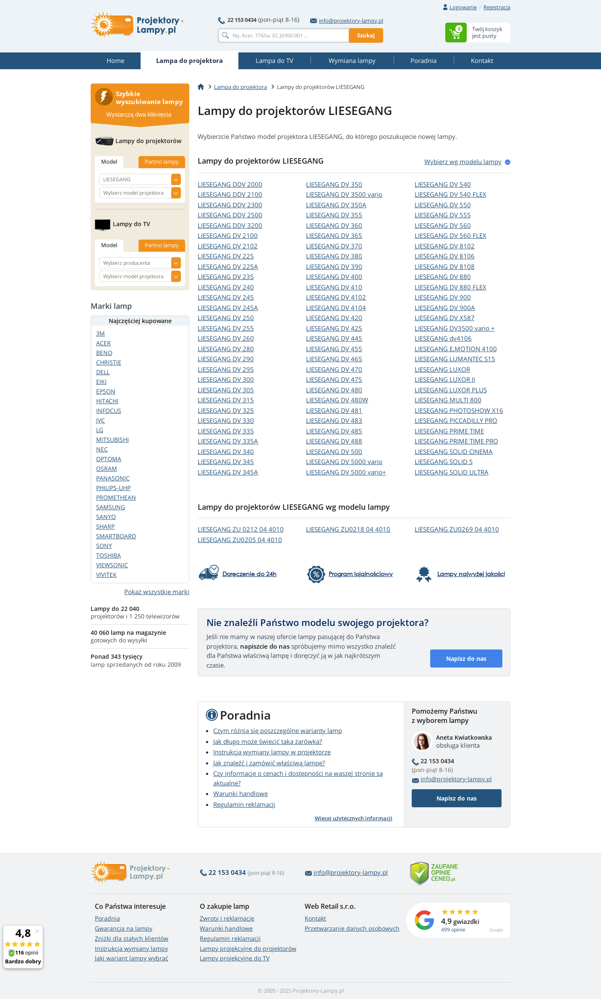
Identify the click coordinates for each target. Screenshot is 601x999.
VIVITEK (106, 575)
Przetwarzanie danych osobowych (352, 928)
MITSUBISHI (112, 439)
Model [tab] (109, 161)
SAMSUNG (110, 507)
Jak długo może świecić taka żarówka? (267, 741)
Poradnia (107, 918)
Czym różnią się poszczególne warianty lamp (277, 730)
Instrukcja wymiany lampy (131, 948)
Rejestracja (496, 7)
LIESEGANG (230, 184)
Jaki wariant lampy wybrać (131, 958)
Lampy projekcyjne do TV (234, 958)
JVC (100, 420)
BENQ (104, 353)
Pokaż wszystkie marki (156, 591)
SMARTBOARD (116, 536)
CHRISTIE (108, 362)
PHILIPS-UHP (113, 488)
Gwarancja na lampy (123, 928)
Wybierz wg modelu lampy (463, 161)
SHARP (105, 526)
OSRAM (106, 468)
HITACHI (107, 401)
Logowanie (463, 7)
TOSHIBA (108, 555)
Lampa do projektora (240, 87)
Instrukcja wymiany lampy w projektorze (272, 752)
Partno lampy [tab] (162, 161)
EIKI (101, 382)
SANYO (106, 517)
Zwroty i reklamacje (227, 918)
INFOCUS (108, 411)
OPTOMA (108, 459)
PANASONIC (113, 478)
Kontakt (315, 918)
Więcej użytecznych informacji (353, 818)
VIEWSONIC (112, 565)
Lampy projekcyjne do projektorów (248, 948)
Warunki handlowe (240, 793)
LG (99, 430)
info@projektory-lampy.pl (346, 20)
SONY (104, 546)
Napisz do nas (466, 659)
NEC (102, 449)
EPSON (105, 391)
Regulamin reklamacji (244, 804)
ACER (103, 343)
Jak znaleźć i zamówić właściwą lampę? (269, 763)
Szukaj (366, 35)
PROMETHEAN (116, 497)
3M (100, 333)
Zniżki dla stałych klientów (131, 938)
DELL (103, 372)
